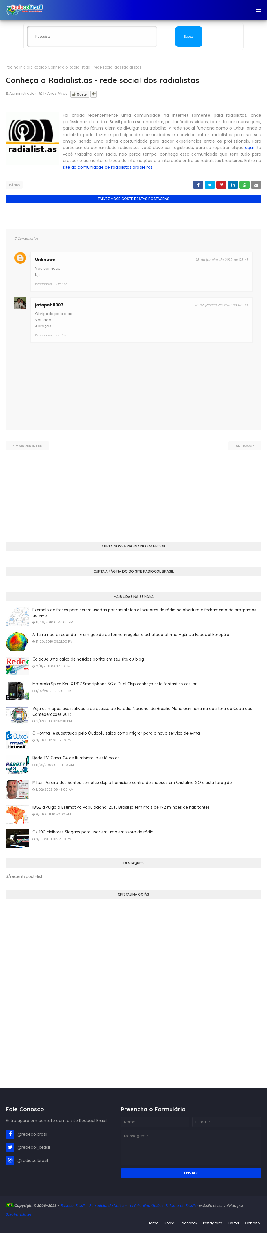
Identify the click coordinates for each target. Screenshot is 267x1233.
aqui (249, 147)
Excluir (61, 334)
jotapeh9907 (49, 304)
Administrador (22, 93)
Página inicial (18, 67)
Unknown (45, 259)
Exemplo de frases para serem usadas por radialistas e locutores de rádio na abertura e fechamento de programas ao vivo (144, 612)
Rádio (39, 67)
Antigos (244, 445)
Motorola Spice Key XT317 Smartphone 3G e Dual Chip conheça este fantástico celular (114, 683)
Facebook (188, 1222)
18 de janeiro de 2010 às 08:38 (221, 304)
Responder (43, 334)
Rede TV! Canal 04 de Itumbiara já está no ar (75, 757)
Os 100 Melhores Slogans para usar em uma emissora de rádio (92, 831)
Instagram (212, 1222)
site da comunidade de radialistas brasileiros (108, 167)
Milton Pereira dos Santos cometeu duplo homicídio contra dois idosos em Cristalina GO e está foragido (132, 782)
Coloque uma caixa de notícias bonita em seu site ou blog (88, 659)
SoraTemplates (18, 1214)
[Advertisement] (133, 490)
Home (153, 1222)
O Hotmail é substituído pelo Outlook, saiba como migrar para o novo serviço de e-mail (117, 733)
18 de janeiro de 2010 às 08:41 (222, 259)
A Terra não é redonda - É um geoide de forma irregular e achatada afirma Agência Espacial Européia (130, 634)
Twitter (233, 1222)
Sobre (169, 1222)
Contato (252, 1222)
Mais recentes (28, 445)
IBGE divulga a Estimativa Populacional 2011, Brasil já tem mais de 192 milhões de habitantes (121, 807)
